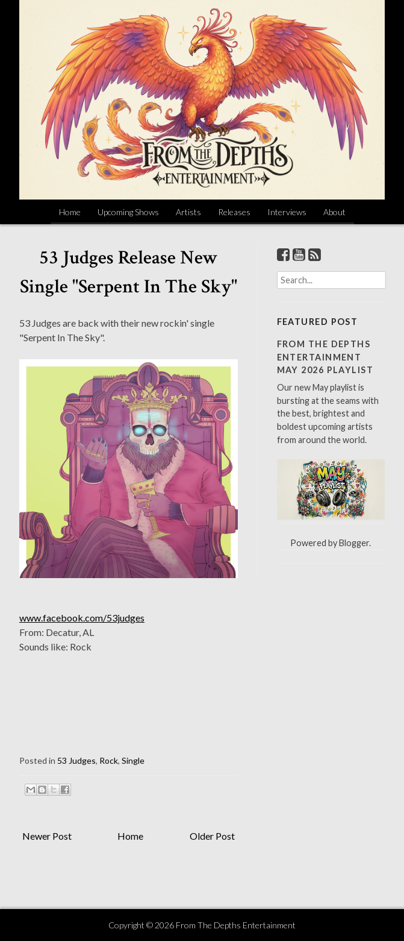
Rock (108, 760)
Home (70, 212)
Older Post (212, 836)
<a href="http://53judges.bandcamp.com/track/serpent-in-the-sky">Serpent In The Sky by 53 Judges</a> (128, 705)
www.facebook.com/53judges (82, 617)
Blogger (354, 543)
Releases (234, 212)
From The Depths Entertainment (236, 925)
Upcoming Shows (128, 212)
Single (133, 760)
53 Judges (76, 760)
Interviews (286, 212)
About (334, 212)
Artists (188, 212)
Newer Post (47, 836)
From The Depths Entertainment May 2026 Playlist (325, 357)
